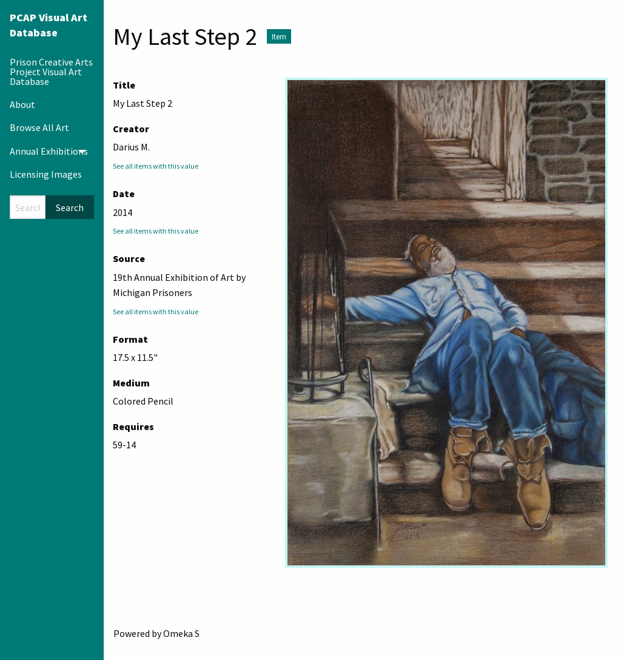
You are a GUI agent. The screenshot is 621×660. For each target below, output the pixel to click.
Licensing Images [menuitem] (46, 174)
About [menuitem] (22, 104)
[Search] (27, 207)
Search (70, 207)
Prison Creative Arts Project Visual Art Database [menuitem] (51, 71)
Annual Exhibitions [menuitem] (49, 151)
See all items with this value (155, 165)
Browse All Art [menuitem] (39, 127)
